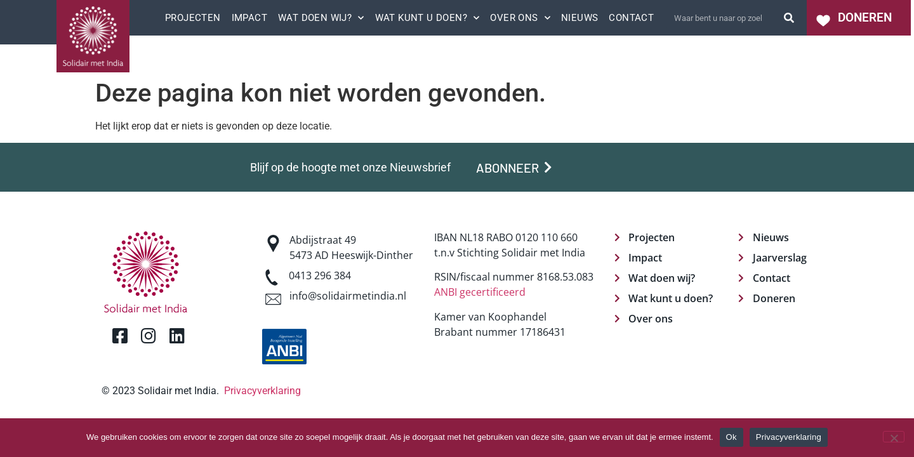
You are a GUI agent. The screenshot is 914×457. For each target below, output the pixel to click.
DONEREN (865, 17)
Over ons (520, 18)
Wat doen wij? (321, 18)
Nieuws (579, 17)
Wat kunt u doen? (427, 18)
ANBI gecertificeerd (480, 292)
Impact (249, 17)
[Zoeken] (789, 17)
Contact (631, 17)
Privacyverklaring (262, 391)
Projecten (193, 17)
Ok (731, 437)
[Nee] (893, 436)
